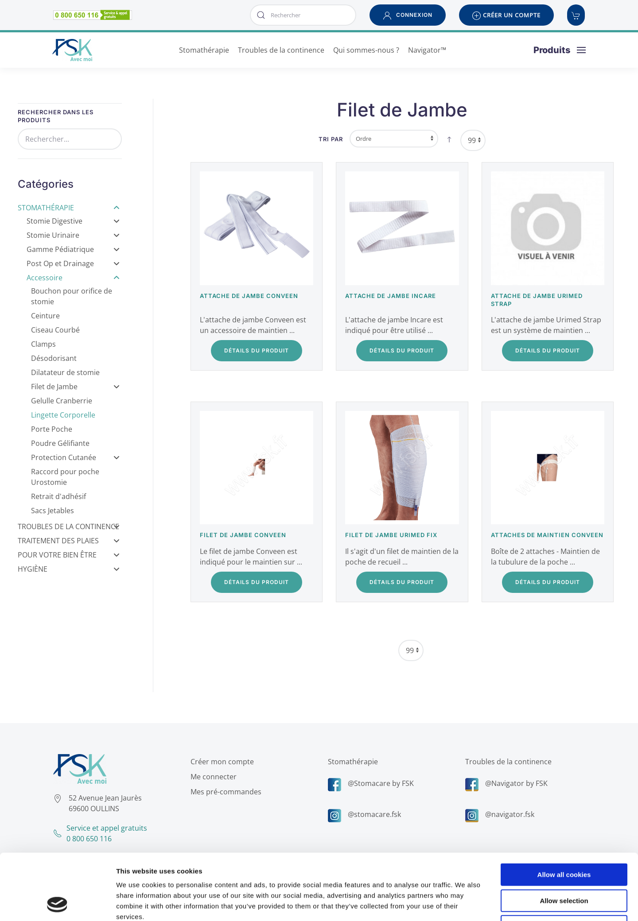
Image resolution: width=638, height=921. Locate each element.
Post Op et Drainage (73, 263)
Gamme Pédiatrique (73, 249)
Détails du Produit (256, 350)
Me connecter (212, 777)
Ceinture (45, 316)
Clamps (43, 344)
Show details (465, 903)
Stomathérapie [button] (204, 50)
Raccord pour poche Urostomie (65, 477)
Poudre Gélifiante (60, 443)
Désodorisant (54, 358)
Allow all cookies (564, 813)
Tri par (331, 139)
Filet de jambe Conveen (243, 534)
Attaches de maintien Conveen (547, 534)
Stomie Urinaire (73, 235)
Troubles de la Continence (69, 526)
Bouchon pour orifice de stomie (71, 296)
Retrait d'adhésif (58, 496)
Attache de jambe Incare (390, 295)
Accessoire (73, 277)
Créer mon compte (220, 761)
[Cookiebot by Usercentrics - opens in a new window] (57, 903)
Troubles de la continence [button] (281, 50)
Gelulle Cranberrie (61, 401)
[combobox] (303, 15)
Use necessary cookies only (564, 864)
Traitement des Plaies (69, 540)
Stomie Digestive (73, 221)
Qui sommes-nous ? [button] (366, 50)
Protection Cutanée (75, 457)
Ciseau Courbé (55, 330)
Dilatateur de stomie (65, 372)
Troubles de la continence (506, 761)
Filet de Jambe (75, 386)
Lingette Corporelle (63, 415)
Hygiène (69, 569)
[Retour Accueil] (72, 50)
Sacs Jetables (52, 510)
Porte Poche (51, 429)
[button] (408, 15)
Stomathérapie (69, 207)
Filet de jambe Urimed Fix (391, 534)
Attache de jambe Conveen (249, 295)
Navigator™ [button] (427, 50)
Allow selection (564, 839)
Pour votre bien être (69, 555)
